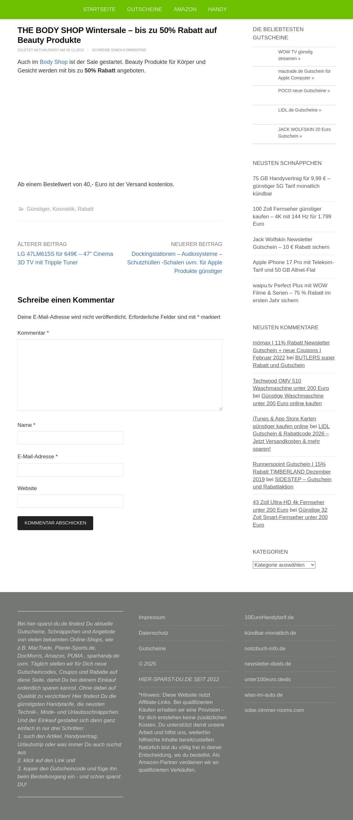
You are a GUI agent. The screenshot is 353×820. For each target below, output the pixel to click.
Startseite (99, 9)
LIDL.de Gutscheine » (299, 110)
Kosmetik (63, 209)
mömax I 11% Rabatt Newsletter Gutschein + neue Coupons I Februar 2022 (291, 350)
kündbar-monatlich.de (270, 633)
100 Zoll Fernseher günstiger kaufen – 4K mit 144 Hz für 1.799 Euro (292, 216)
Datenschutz (154, 633)
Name (26, 425)
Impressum (152, 617)
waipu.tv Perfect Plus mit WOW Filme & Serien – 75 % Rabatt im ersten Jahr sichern (292, 293)
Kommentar (33, 333)
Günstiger (38, 209)
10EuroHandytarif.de (269, 617)
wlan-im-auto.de (264, 695)
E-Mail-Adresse (37, 457)
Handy (217, 9)
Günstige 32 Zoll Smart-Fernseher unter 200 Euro (290, 517)
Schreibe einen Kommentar (119, 50)
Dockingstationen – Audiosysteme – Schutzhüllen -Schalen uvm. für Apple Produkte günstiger (174, 262)
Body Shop (54, 62)
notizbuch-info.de (265, 649)
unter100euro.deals (268, 679)
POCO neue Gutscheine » (304, 90)
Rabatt (85, 209)
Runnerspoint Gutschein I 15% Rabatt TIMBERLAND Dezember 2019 (292, 471)
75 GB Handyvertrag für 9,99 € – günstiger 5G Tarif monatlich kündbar (291, 185)
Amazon (185, 9)
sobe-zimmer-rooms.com (274, 710)
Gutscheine (145, 9)
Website (27, 488)
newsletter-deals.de (268, 664)
